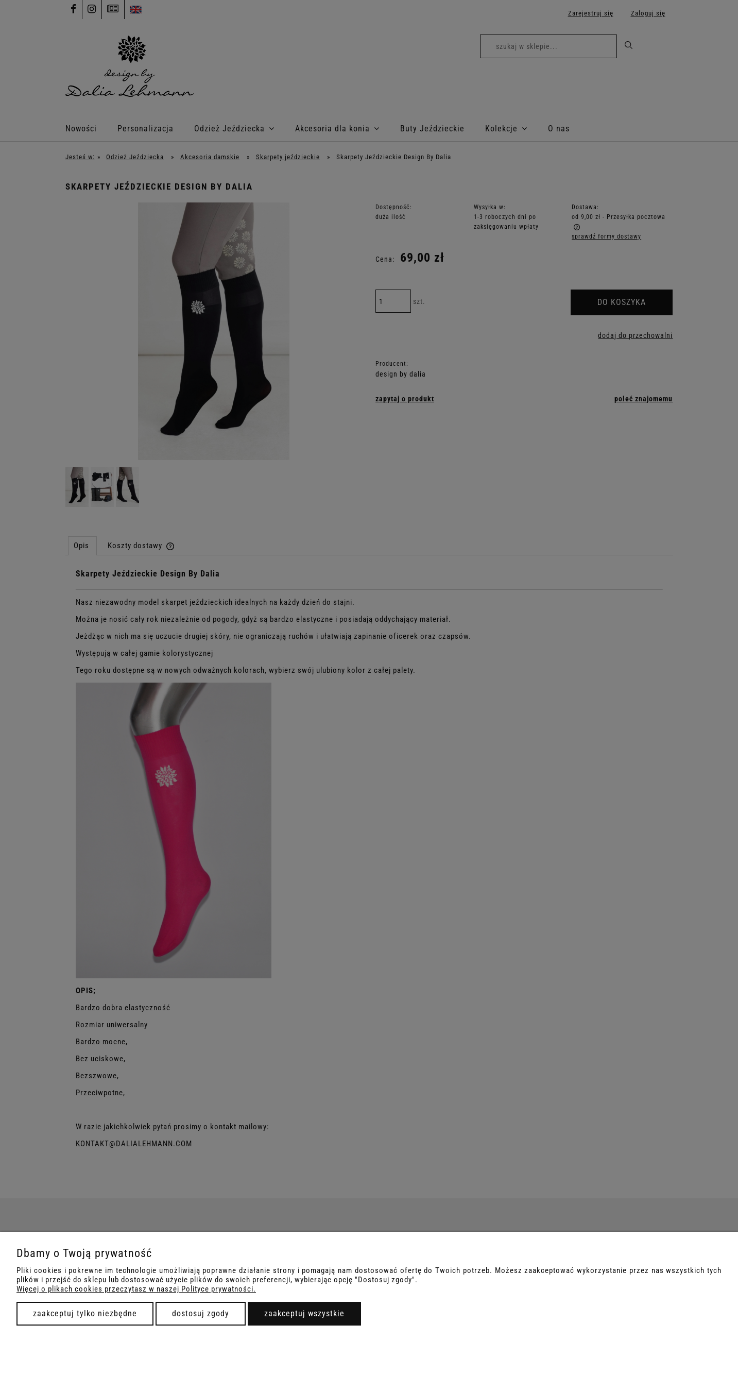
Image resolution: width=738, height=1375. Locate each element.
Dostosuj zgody (200, 1313)
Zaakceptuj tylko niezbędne (85, 1313)
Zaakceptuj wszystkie (304, 1313)
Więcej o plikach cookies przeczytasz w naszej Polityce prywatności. (136, 1289)
